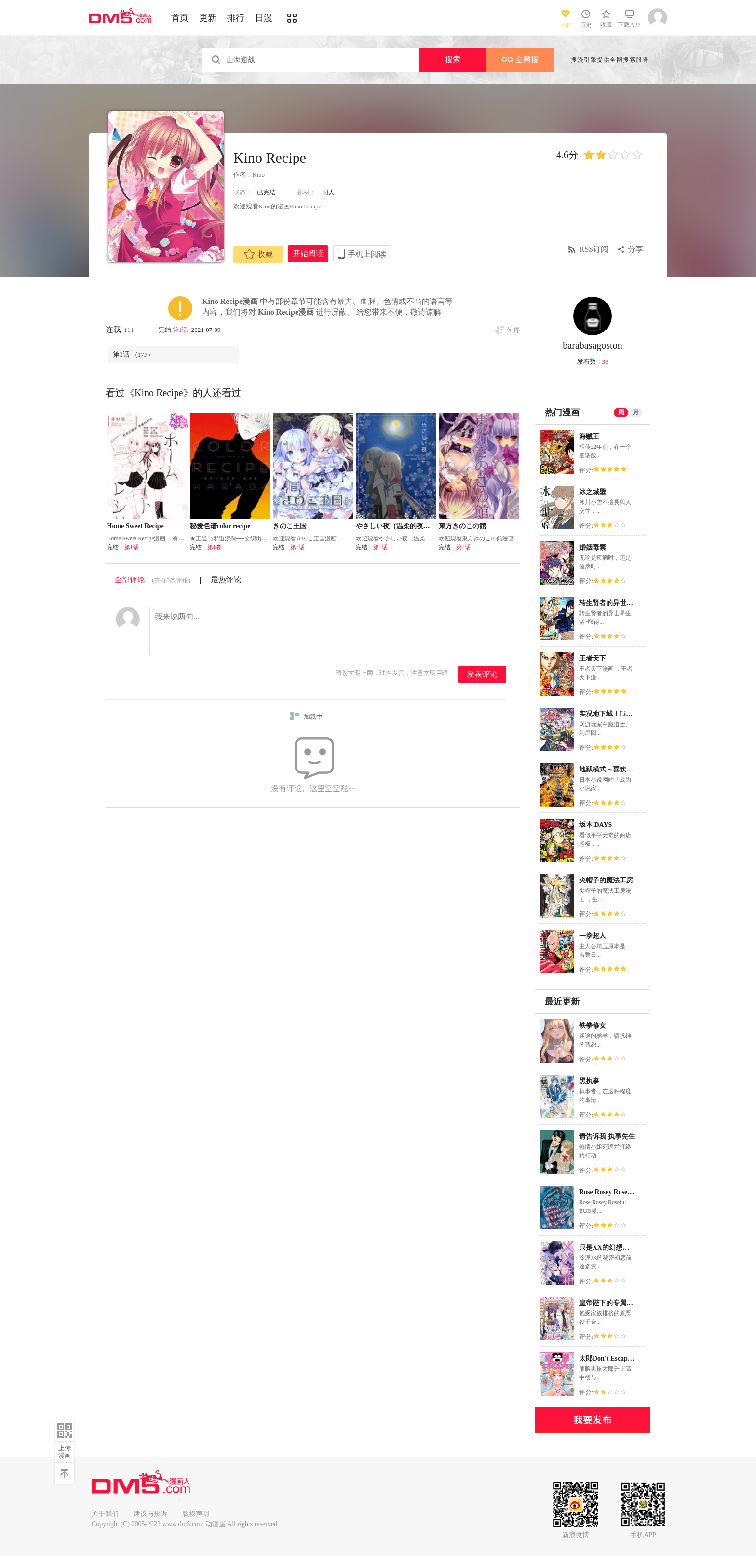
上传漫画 (64, 1452)
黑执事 (589, 1081)
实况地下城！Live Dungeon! (620, 713)
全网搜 (520, 59)
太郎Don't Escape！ (608, 1358)
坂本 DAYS (595, 824)
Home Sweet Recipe (135, 526)
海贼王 (589, 436)
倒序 (513, 330)
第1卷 (214, 547)
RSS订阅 (594, 249)
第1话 (181, 329)
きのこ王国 (290, 526)
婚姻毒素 (592, 547)
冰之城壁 (592, 492)
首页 (180, 18)
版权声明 (195, 1513)
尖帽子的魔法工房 (606, 880)
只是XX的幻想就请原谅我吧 (621, 1247)
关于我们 (105, 1513)
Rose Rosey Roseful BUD (615, 1192)
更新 (207, 18)
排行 (235, 18)
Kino (258, 174)
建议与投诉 (150, 1513)
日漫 (263, 18)
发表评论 (482, 674)
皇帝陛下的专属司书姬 (613, 1303)
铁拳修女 (592, 1025)
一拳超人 (592, 935)
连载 (121, 329)
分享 (635, 249)
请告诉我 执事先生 (607, 1136)
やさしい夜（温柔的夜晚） (396, 526)
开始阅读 (308, 253)
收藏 (258, 254)
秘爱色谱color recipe (220, 526)
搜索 (452, 59)
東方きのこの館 (462, 526)
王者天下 (592, 658)
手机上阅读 (367, 254)
